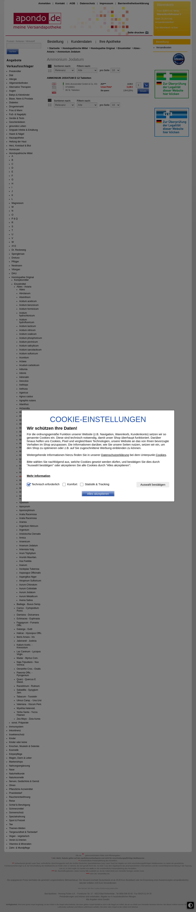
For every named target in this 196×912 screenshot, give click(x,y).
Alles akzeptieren (98, 493)
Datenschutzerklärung (115, 454)
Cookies (161, 454)
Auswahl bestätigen (152, 484)
